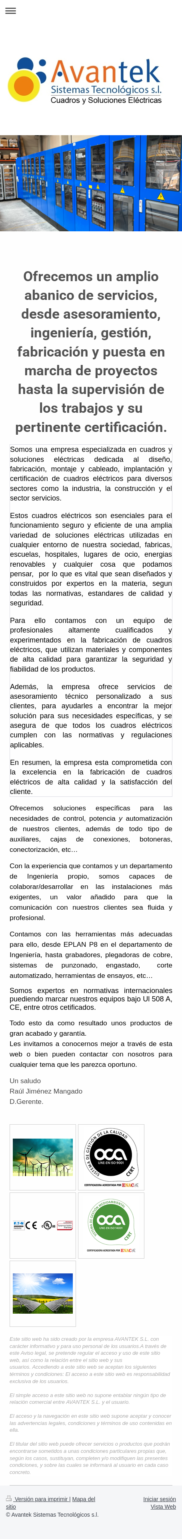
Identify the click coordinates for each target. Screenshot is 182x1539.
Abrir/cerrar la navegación (91, 10)
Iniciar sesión (159, 1499)
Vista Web (163, 1507)
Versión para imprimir (37, 1499)
